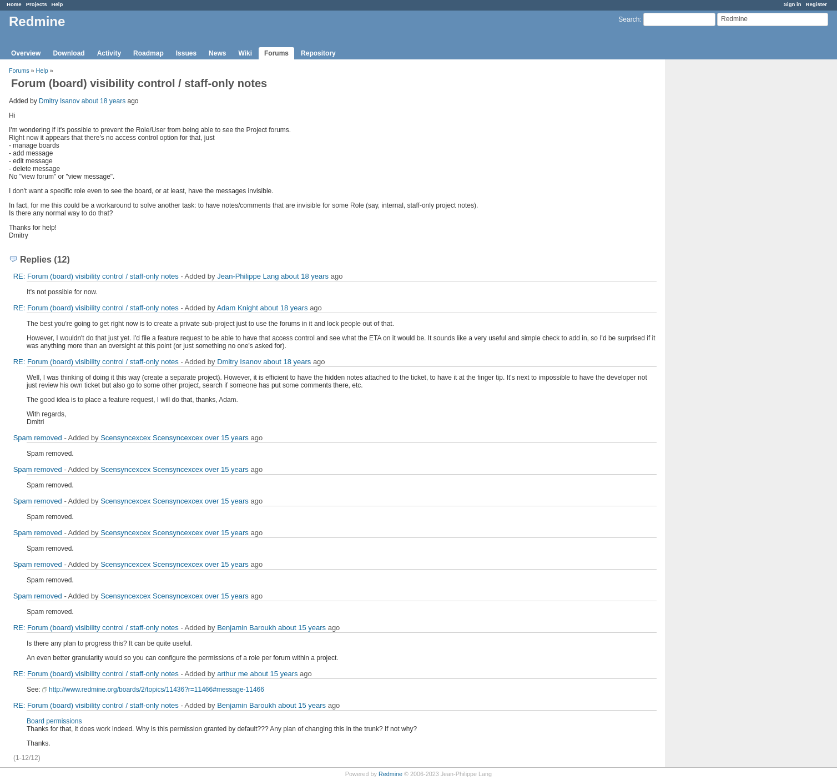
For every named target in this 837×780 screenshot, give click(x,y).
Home (14, 4)
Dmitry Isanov (59, 101)
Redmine (390, 774)
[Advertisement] (721, 233)
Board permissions (54, 721)
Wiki (245, 53)
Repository (318, 53)
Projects (36, 4)
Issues (186, 53)
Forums (276, 53)
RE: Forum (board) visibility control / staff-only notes (96, 276)
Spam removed (37, 438)
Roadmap (148, 53)
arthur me (232, 674)
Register (816, 4)
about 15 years (302, 627)
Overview (26, 53)
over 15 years (227, 438)
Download (68, 53)
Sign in (792, 4)
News (217, 53)
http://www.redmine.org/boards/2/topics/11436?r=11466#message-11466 (156, 689)
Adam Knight (237, 308)
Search (628, 19)
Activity (109, 53)
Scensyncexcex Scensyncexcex (151, 438)
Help (57, 4)
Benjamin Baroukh (246, 627)
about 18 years (103, 101)
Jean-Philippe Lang (248, 276)
